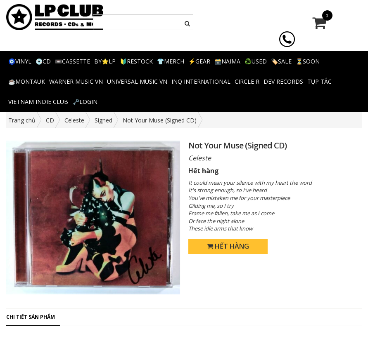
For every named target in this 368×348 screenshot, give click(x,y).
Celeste (74, 120)
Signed (103, 120)
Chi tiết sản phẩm (30, 316)
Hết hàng (228, 246)
